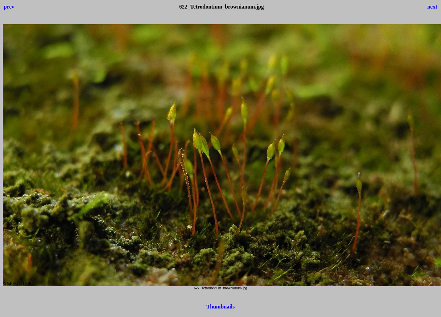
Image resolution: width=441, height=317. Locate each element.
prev (9, 7)
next (432, 7)
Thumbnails (221, 306)
